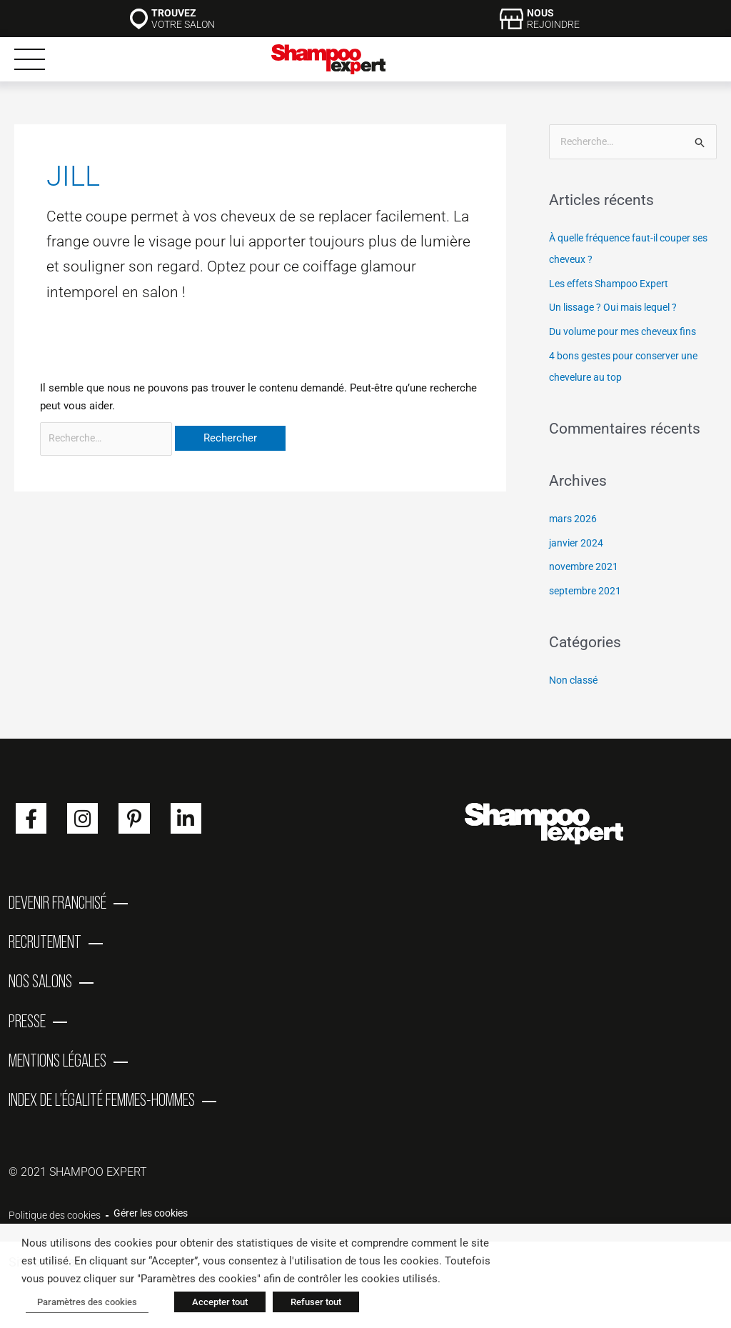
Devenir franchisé (57, 904)
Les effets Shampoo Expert (613, 284)
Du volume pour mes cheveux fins (629, 332)
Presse (27, 1033)
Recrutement (45, 947)
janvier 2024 (577, 543)
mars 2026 (574, 519)
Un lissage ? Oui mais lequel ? (620, 308)
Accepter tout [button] (211, 1303)
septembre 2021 (587, 591)
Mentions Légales (57, 1076)
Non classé (576, 680)
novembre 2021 (585, 567)
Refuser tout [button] (307, 1303)
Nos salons (40, 990)
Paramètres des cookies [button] (83, 1303)
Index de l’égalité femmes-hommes (102, 1119)
